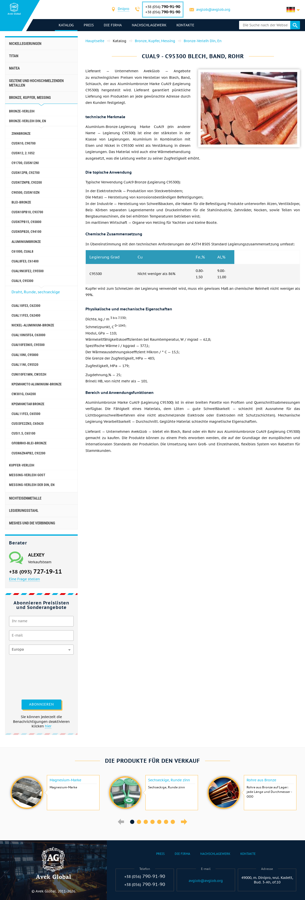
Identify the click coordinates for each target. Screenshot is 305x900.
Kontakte (185, 25)
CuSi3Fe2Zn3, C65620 (28, 424)
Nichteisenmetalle (25, 498)
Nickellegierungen (25, 43)
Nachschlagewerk (149, 25)
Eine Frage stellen (24, 579)
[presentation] (29, 676)
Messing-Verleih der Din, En (32, 485)
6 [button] (166, 822)
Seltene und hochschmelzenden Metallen (36, 83)
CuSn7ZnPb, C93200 (27, 182)
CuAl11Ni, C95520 (25, 365)
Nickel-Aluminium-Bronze (33, 325)
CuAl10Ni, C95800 (25, 355)
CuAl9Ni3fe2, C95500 (28, 271)
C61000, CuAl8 (22, 251)
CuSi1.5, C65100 (23, 433)
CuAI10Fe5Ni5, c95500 (28, 345)
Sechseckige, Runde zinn (169, 780)
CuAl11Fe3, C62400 (26, 315)
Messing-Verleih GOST (27, 475)
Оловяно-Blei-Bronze (29, 443)
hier (48, 726)
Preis (89, 25)
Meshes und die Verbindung (32, 523)
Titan (13, 56)
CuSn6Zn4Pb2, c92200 (28, 453)
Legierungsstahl (23, 510)
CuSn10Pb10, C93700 (27, 212)
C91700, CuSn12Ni (25, 163)
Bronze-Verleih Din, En (27, 121)
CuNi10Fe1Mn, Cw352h (29, 374)
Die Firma (113, 25)
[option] (54, 792)
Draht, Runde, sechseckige (36, 292)
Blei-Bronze (21, 202)
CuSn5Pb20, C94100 (26, 232)
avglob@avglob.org (213, 9)
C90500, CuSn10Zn (26, 192)
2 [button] (139, 822)
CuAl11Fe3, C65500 (26, 414)
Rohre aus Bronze (261, 780)
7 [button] (173, 822)
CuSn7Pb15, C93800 (26, 222)
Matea (14, 68)
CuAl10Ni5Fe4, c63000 (28, 335)
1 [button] (132, 822)
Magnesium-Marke (65, 780)
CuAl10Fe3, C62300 (26, 306)
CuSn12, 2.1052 (23, 153)
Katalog (66, 25)
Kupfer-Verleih (21, 465)
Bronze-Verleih (22, 111)
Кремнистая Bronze (28, 404)
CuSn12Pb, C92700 (26, 173)
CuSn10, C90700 (24, 143)
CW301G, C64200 (24, 394)
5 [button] (159, 822)
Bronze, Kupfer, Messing (30, 97)
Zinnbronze (21, 133)
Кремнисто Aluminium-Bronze (37, 384)
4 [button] (152, 822)
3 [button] (146, 822)
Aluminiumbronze (26, 242)
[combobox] (124, 9)
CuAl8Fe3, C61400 (25, 261)
